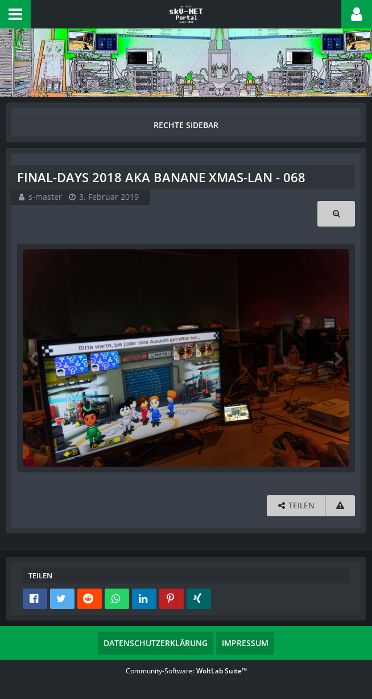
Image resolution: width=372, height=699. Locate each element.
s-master (45, 196)
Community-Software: (186, 671)
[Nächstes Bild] (337, 358)
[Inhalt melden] (340, 505)
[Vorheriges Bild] (34, 358)
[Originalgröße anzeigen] (336, 214)
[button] (15, 14)
